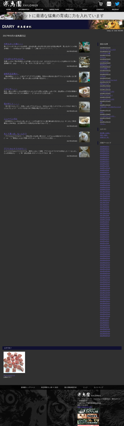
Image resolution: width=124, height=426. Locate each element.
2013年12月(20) (105, 292)
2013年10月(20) (105, 295)
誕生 (101, 120)
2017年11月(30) (105, 194)
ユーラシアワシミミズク (108, 49)
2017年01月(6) (104, 215)
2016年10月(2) (104, 222)
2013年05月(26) (105, 305)
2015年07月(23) (105, 252)
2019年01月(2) (104, 164)
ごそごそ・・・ (10, 89)
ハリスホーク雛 (105, 53)
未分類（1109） (105, 133)
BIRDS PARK (54, 9)
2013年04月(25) (105, 307)
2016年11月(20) (105, 219)
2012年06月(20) (105, 329)
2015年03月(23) (105, 260)
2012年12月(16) (105, 316)
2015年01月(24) (105, 265)
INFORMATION (23, 9)
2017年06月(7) (104, 204)
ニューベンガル (10, 119)
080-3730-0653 (83, 405)
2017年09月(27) (105, 198)
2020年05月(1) (104, 146)
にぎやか (103, 76)
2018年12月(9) (104, 166)
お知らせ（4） (104, 137)
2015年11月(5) (104, 243)
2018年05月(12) (105, 181)
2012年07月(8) (104, 327)
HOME (8, 9)
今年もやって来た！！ (13, 44)
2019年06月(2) (104, 153)
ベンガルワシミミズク (107, 91)
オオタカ (103, 57)
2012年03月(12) (105, 335)
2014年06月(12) (105, 280)
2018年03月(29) (105, 185)
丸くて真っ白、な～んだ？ (15, 134)
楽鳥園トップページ (28, 387)
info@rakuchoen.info (85, 407)
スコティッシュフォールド (108, 80)
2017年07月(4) (104, 202)
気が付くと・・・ (11, 104)
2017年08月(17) (105, 200)
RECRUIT (115, 9)
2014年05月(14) (105, 282)
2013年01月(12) (105, 314)
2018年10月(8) (104, 170)
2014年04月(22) (105, 284)
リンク (85, 387)
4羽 (101, 103)
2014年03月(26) (105, 286)
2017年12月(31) (105, 191)
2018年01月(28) (105, 189)
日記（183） (104, 135)
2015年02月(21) (105, 262)
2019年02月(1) (104, 161)
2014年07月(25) (105, 277)
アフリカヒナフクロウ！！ (15, 149)
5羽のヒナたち (104, 84)
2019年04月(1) (104, 157)
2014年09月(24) (105, 273)
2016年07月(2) (104, 226)
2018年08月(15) (105, 174)
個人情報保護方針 (70, 387)
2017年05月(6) (104, 207)
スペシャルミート (9, 375)
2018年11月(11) (105, 168)
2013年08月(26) (105, 299)
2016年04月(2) (104, 232)
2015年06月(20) (105, 254)
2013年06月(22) (105, 303)
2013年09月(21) (105, 297)
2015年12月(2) (104, 241)
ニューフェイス (105, 87)
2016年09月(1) (104, 224)
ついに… (103, 123)
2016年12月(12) (105, 217)
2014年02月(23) (105, 288)
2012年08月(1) (104, 325)
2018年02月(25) (105, 187)
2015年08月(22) (105, 249)
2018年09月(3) (104, 172)
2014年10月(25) (105, 271)
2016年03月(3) (104, 234)
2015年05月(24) (105, 256)
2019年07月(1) (104, 151)
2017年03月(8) (104, 211)
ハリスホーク (104, 61)
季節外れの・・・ (105, 65)
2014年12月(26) (105, 267)
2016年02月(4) (104, 237)
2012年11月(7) (104, 318)
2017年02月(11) (105, 213)
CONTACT (100, 9)
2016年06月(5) (104, 228)
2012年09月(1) (104, 322)
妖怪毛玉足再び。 (11, 74)
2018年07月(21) (105, 176)
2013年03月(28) (105, 310)
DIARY (85, 9)
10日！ (102, 112)
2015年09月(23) (105, 247)
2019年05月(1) (104, 155)
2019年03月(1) (104, 159)
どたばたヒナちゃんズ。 (14, 59)
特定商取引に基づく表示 (49, 387)
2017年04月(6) (104, 209)
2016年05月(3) (104, 230)
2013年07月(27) (105, 301)
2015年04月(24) (105, 258)
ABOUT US (39, 9)
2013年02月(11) (105, 312)
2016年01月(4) (104, 239)
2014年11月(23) (105, 269)
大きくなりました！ (106, 95)
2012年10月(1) (104, 320)
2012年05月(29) (105, 331)
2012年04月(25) (105, 333)
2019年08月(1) (104, 149)
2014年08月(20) (105, 275)
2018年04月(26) (105, 183)
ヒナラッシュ (104, 72)
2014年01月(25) (105, 290)
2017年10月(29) (105, 196)
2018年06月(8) (104, 179)
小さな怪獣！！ (105, 68)
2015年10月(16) (105, 245)
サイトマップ (98, 387)
